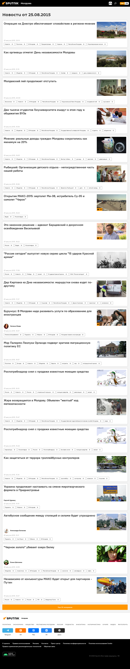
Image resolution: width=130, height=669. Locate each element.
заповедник (78, 571)
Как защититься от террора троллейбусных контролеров (41, 458)
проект (40, 274)
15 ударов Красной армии (56, 274)
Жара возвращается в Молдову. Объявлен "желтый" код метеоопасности (41, 402)
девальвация (103, 159)
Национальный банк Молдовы (71, 101)
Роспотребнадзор (49, 449)
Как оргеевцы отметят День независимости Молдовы (39, 52)
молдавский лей (92, 101)
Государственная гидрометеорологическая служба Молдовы (79, 421)
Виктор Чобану (65, 159)
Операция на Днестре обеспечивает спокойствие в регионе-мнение (49, 23)
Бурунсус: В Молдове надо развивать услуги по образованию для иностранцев (48, 312)
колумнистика (94, 624)
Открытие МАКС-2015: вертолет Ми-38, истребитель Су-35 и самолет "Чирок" (44, 197)
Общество (19, 73)
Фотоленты (123, 624)
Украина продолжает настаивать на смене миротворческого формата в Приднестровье (44, 488)
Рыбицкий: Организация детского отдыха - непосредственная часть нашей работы (49, 169)
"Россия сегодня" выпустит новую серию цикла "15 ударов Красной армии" (49, 255)
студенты (95, 130)
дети (81, 188)
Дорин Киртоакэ (78, 303)
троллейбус (64, 478)
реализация (78, 392)
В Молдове (31, 44)
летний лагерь (93, 188)
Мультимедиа (19, 217)
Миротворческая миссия (95, 44)
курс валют (106, 101)
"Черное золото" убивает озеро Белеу (29, 547)
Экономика (8, 101)
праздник (74, 73)
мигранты (65, 363)
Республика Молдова (75, 44)
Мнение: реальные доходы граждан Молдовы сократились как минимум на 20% (45, 140)
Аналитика (20, 571)
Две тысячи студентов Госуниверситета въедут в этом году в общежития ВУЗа (44, 111)
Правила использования (21, 643)
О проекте (6, 643)
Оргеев (63, 73)
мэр (75, 363)
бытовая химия (65, 449)
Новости (7, 44)
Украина (59, 44)
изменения (105, 303)
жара (106, 421)
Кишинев (44, 303)
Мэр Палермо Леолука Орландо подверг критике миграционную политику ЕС (47, 344)
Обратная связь (49, 646)
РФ (38, 599)
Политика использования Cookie (100, 643)
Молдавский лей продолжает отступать (30, 81)
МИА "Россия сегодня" (77, 274)
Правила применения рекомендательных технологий (21, 646)
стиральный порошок (44, 392)
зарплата (90, 159)
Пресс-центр (55, 643)
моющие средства (62, 392)
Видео (7, 217)
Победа (29, 274)
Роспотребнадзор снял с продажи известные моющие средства (46, 371)
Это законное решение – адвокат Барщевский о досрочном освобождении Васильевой (43, 226)
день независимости (90, 73)
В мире (19, 363)
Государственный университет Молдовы (73, 130)
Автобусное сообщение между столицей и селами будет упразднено (49, 515)
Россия (7, 245)
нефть (89, 571)
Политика (19, 44)
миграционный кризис (90, 363)
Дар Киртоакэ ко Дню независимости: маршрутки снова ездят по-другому (48, 284)
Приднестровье (46, 44)
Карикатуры (8, 449)
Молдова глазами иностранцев (70, 334)
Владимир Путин (51, 599)
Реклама (36, 643)
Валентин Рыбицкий (67, 188)
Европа (53, 363)
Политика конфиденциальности (74, 643)
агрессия (90, 478)
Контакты (44, 643)
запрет (90, 392)
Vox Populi (20, 539)
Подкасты (28, 334)
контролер (77, 478)
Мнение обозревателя (11, 334)
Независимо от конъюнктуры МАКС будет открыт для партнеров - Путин (48, 580)
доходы (78, 159)
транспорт (92, 303)
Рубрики (39, 334)
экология (65, 571)
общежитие (107, 130)
